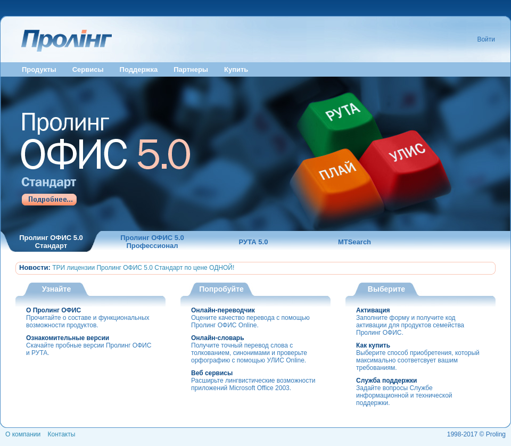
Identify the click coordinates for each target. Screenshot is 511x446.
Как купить (373, 345)
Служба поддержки (386, 380)
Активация (373, 310)
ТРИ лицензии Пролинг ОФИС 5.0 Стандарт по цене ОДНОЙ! (143, 267)
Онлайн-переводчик (223, 310)
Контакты (62, 434)
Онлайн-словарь (217, 338)
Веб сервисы (212, 373)
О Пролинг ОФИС (53, 310)
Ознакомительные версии (67, 338)
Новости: (35, 267)
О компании (22, 434)
